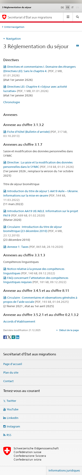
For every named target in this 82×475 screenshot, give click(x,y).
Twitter (11, 400)
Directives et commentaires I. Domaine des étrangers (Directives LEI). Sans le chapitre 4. (39, 71)
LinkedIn (12, 418)
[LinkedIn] (17, 337)
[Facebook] (5, 337)
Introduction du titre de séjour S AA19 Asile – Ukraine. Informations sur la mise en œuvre (40, 195)
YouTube (12, 409)
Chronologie (11, 102)
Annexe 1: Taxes (35, 246)
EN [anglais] (78, 7)
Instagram (13, 426)
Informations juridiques (64, 470)
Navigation (13, 38)
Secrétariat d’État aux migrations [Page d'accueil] (30, 17)
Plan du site (10, 372)
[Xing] (14, 337)
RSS (9, 435)
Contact (8, 381)
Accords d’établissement (19, 321)
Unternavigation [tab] (14, 26)
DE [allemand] (62, 7)
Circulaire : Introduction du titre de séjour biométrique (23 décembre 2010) (33, 231)
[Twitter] (9, 337)
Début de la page (69, 330)
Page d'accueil (12, 364)
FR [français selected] (67, 7)
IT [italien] (72, 7)
